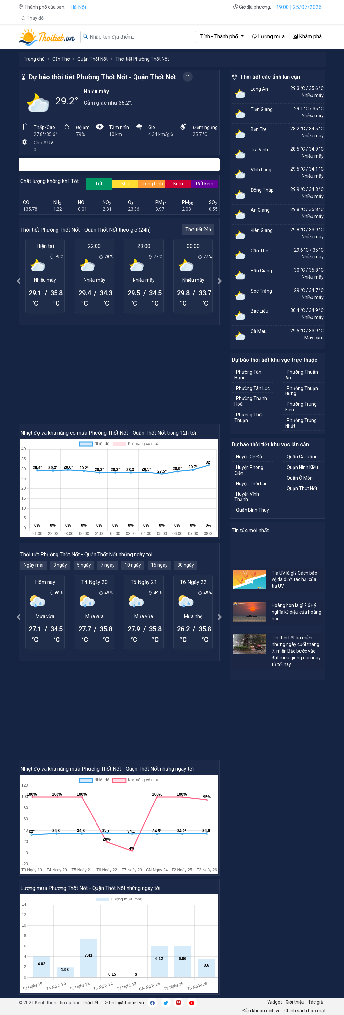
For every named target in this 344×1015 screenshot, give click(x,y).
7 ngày (108, 565)
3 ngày (60, 565)
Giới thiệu (295, 1002)
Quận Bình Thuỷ (252, 510)
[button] (19, 281)
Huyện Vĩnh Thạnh (246, 496)
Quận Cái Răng (302, 456)
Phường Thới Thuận (248, 417)
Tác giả (315, 1002)
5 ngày (84, 565)
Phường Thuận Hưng (301, 391)
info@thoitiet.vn (124, 1002)
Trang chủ (34, 59)
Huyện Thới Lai (251, 483)
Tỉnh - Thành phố (219, 36)
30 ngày (185, 565)
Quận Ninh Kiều (302, 467)
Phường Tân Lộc (253, 388)
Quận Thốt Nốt (92, 59)
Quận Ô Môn (300, 478)
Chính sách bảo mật (304, 1010)
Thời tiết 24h (198, 229)
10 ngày (133, 565)
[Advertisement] (119, 374)
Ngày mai (33, 565)
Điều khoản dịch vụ (261, 1010)
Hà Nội (78, 7)
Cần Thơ (61, 59)
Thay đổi (33, 18)
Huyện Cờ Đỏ (249, 456)
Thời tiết (90, 1002)
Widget (274, 1002)
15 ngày (159, 565)
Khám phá (307, 36)
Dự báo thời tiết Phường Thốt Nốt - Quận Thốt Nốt (102, 77)
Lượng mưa (268, 36)
